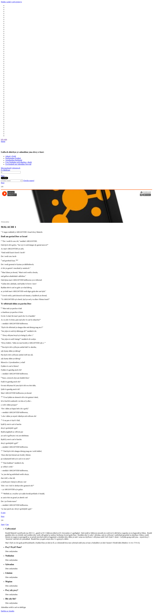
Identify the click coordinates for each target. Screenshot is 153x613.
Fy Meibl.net (5, 170)
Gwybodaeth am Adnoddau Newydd (18, 164)
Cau (7, 524)
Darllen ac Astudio (7, 611)
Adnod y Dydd (10, 156)
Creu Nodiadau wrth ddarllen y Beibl (18, 162)
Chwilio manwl (28, 181)
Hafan (3, 141)
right (5, 139)
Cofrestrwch (15, 168)
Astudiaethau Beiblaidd (13, 160)
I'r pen (3, 513)
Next (2, 176)
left (2, 139)
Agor (3, 524)
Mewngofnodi (6, 168)
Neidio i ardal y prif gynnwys (11, 2)
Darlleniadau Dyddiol (13, 158)
